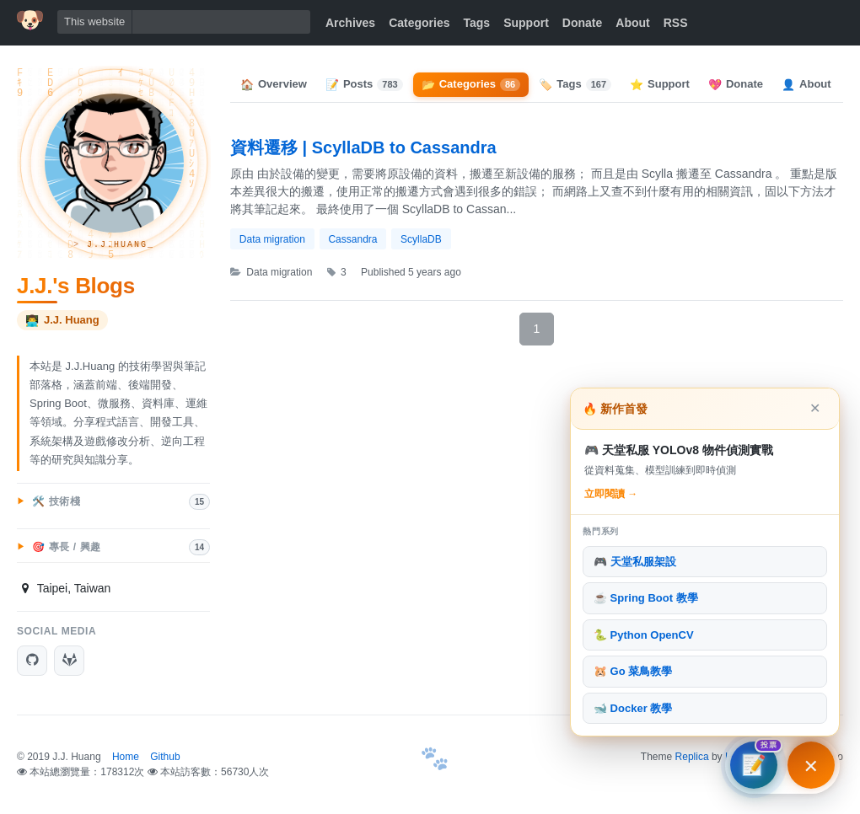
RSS (676, 22)
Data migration (272, 239)
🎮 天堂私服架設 (635, 561)
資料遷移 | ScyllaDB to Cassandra (363, 147)
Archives (350, 22)
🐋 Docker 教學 (633, 708)
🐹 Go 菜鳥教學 (633, 671)
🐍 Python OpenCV (644, 635)
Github (165, 757)
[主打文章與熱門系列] (811, 765)
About (632, 22)
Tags (477, 22)
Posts (364, 84)
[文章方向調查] (753, 765)
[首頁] (30, 20)
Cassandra (352, 239)
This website (94, 21)
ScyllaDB (421, 239)
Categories (419, 22)
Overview (273, 84)
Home (125, 757)
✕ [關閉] (814, 408)
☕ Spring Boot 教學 (646, 598)
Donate (582, 22)
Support (526, 22)
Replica (692, 757)
